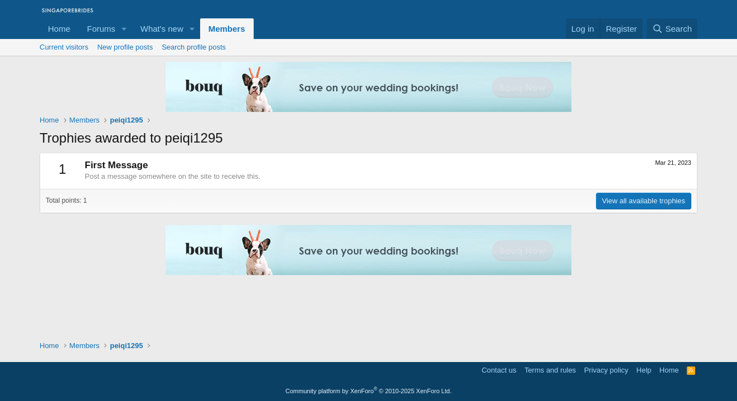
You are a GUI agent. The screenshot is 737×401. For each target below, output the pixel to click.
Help (644, 370)
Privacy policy (606, 370)
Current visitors (64, 47)
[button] (124, 28)
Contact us (499, 370)
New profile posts (125, 47)
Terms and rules (550, 370)
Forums (101, 28)
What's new (161, 28)
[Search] (672, 28)
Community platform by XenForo (368, 391)
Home (59, 28)
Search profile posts (194, 47)
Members (227, 28)
